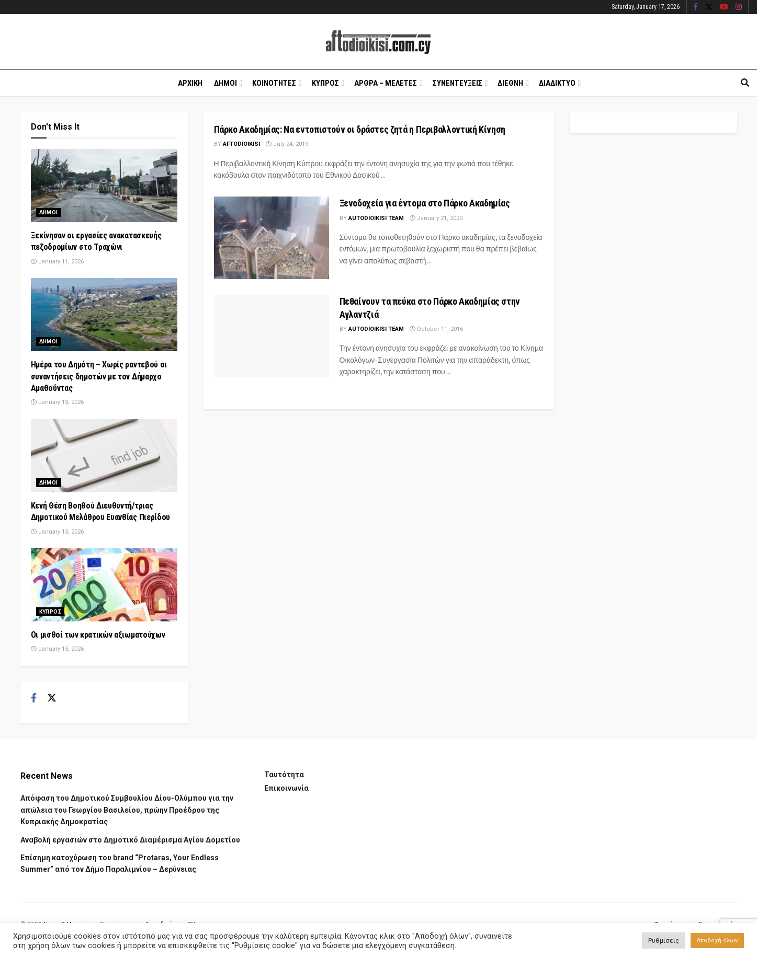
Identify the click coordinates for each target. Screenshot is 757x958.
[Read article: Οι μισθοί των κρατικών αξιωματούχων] (104, 584)
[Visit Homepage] (378, 42)
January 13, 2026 (57, 402)
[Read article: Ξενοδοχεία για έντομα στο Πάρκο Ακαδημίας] (271, 238)
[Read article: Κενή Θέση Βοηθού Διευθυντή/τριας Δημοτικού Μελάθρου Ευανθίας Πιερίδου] (104, 455)
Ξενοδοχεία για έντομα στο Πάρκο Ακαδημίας (425, 203)
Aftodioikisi (241, 144)
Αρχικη (190, 83)
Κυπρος (325, 83)
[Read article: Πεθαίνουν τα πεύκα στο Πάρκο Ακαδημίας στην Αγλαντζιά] (271, 336)
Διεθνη (510, 83)
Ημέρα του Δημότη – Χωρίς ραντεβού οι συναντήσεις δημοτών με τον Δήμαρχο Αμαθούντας (99, 376)
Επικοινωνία (286, 788)
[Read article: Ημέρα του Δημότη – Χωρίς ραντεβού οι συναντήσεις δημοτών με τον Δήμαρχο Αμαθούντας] (104, 314)
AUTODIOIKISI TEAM (376, 218)
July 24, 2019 (287, 144)
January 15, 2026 (57, 648)
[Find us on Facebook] (34, 698)
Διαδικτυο (557, 83)
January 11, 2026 (57, 261)
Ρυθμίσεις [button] (663, 940)
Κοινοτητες (274, 83)
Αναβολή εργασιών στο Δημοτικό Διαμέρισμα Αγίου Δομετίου (130, 840)
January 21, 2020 (436, 218)
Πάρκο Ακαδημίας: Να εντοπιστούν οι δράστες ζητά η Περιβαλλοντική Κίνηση (359, 129)
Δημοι (225, 83)
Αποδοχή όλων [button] (717, 940)
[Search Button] (745, 83)
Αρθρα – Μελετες (385, 83)
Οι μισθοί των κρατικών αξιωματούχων (98, 635)
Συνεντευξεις (457, 83)
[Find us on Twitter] (52, 698)
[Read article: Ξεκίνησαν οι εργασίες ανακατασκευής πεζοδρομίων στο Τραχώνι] (104, 185)
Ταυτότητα (284, 774)
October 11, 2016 (436, 329)
